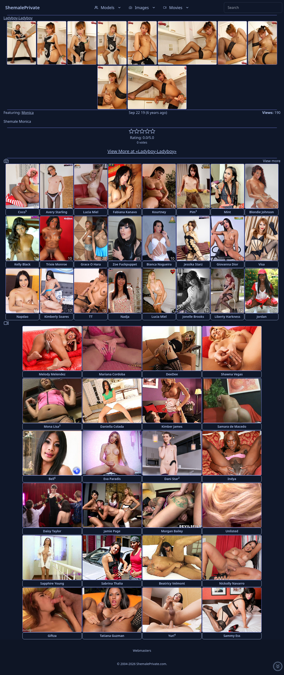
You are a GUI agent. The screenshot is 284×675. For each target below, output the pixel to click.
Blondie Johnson (261, 212)
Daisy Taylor (52, 531)
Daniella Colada (112, 426)
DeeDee (172, 374)
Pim (193, 211)
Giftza (52, 636)
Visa (261, 264)
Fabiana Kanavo (125, 212)
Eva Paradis (112, 479)
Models (108, 7)
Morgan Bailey (172, 531)
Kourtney (159, 212)
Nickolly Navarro (232, 583)
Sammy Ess (231, 636)
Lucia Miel (91, 212)
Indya (232, 479)
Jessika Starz (193, 264)
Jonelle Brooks (193, 316)
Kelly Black (22, 264)
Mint (227, 212)
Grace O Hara (91, 264)
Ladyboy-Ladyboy (18, 18)
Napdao (22, 316)
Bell (52, 478)
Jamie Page (112, 531)
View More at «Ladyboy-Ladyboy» (142, 151)
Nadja (124, 316)
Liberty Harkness (227, 316)
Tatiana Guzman (112, 636)
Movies (176, 7)
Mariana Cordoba (112, 374)
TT (91, 316)
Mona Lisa (52, 426)
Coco (22, 211)
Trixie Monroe (56, 264)
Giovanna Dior (227, 264)
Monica (28, 112)
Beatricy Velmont (172, 583)
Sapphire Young (52, 583)
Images (142, 7)
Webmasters (142, 650)
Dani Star (172, 478)
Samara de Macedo (231, 426)
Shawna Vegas (232, 374)
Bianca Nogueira (159, 264)
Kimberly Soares (56, 316)
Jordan (262, 316)
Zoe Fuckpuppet (125, 264)
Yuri (172, 635)
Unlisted (232, 531)
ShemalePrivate (22, 7)
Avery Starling (56, 212)
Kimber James (172, 426)
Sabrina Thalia (112, 583)
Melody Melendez (52, 374)
